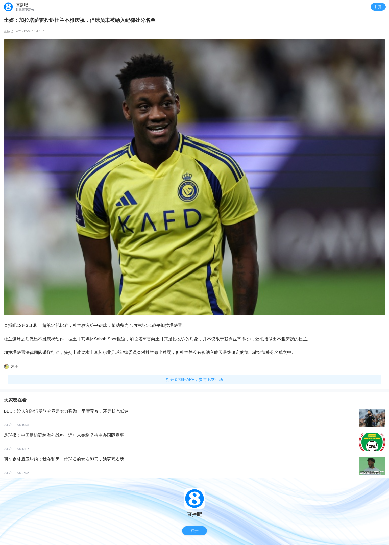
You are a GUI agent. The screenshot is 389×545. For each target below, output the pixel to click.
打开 (378, 7)
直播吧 (8, 31)
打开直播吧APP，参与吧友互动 (194, 379)
